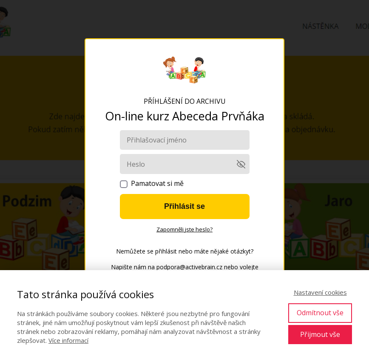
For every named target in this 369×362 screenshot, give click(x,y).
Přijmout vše (320, 334)
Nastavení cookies (320, 292)
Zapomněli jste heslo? (184, 229)
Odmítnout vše (320, 312)
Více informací (68, 340)
